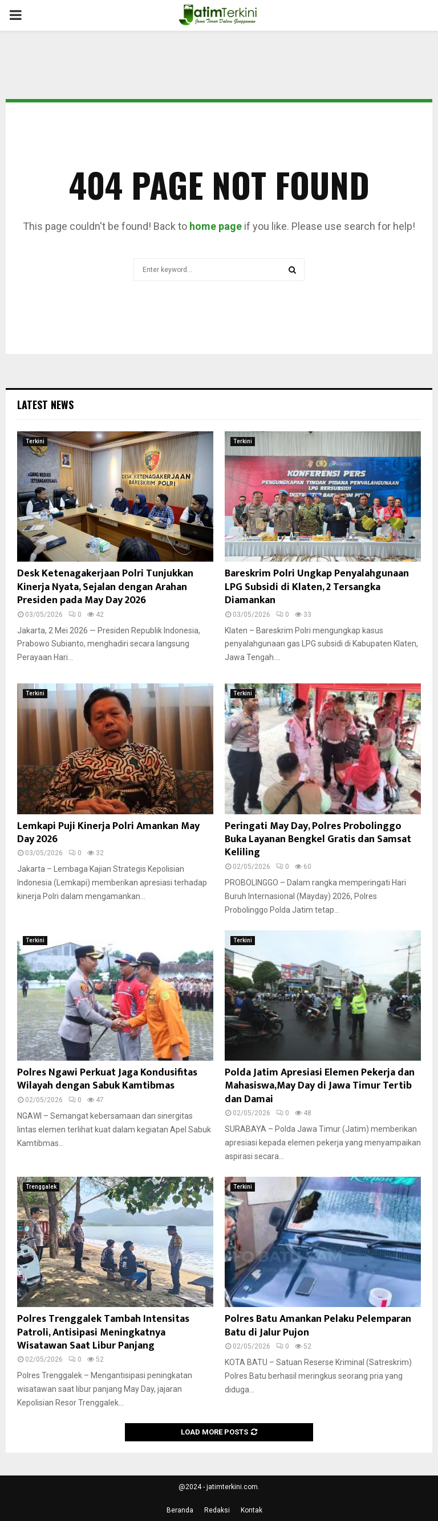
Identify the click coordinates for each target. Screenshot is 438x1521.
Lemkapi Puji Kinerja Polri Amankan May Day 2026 (108, 833)
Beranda (180, 1510)
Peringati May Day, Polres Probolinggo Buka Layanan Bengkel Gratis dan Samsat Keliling (318, 840)
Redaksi (217, 1510)
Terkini (35, 441)
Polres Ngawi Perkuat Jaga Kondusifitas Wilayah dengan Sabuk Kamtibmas (107, 1079)
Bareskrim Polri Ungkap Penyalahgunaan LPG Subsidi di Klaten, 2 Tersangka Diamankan (317, 587)
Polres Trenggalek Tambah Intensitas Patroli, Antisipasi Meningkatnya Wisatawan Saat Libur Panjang (103, 1332)
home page (215, 226)
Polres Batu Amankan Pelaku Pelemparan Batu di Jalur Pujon (318, 1325)
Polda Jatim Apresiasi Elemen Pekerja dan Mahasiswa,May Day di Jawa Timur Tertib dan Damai (320, 1086)
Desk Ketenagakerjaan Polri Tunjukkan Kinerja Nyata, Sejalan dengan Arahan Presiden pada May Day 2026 (105, 587)
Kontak (251, 1510)
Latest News (45, 404)
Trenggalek (41, 1187)
